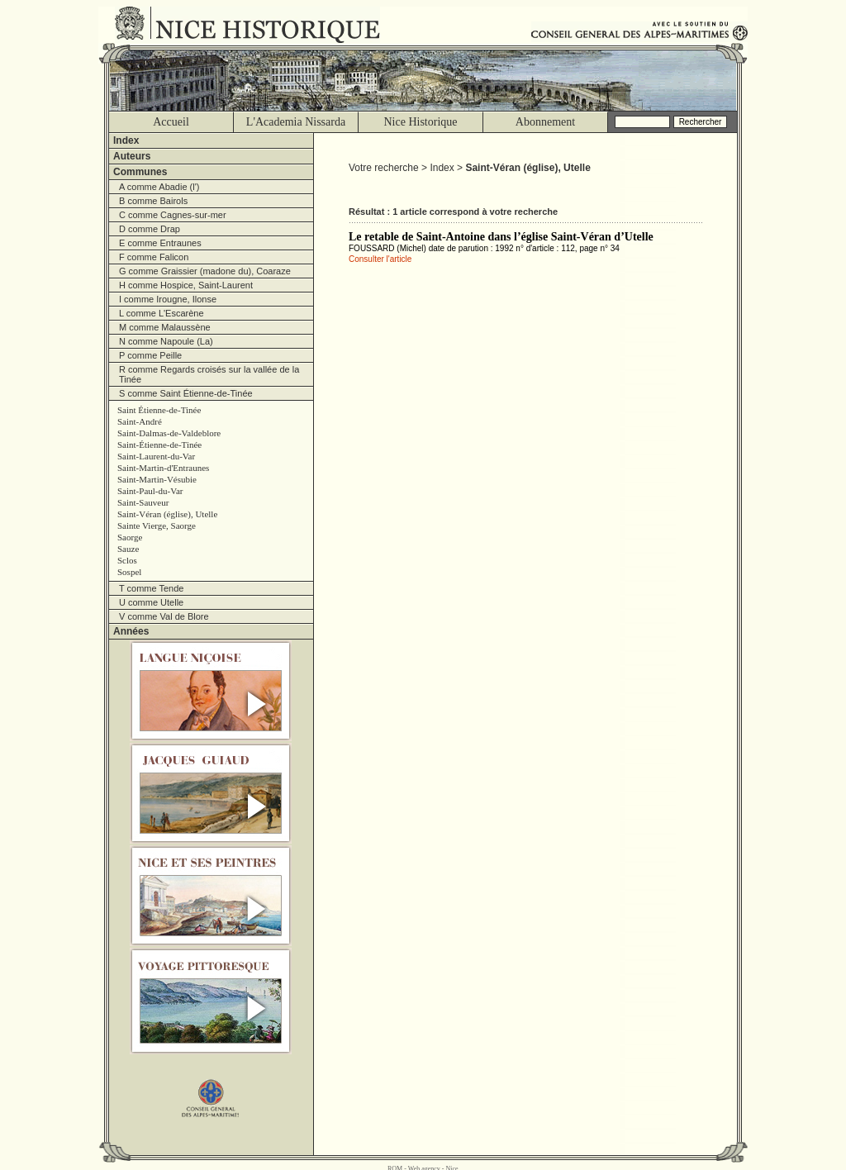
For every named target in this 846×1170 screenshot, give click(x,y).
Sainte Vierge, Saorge (156, 525)
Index (126, 140)
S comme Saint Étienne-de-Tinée (186, 393)
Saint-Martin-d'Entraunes (163, 468)
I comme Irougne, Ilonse (167, 299)
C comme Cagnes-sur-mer (172, 215)
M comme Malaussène (165, 327)
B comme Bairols (153, 201)
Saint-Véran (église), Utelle (167, 514)
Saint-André (139, 421)
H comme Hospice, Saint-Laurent (186, 285)
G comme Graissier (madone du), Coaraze (205, 271)
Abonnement (545, 122)
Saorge (129, 537)
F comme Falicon (153, 257)
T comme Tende (151, 588)
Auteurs (131, 156)
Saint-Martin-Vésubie (157, 479)
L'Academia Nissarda (295, 122)
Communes (140, 172)
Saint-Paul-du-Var (150, 491)
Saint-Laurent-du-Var (156, 456)
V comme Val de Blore (164, 616)
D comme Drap (149, 229)
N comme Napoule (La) (166, 341)
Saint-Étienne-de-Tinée (159, 444)
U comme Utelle (151, 602)
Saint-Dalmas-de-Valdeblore (169, 433)
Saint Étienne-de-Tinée (159, 410)
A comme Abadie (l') (159, 187)
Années (131, 631)
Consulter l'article (380, 259)
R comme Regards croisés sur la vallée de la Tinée (209, 374)
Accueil (171, 122)
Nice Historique (420, 122)
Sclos (127, 560)
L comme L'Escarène (161, 313)
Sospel (129, 572)
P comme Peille (150, 355)
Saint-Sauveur (143, 502)
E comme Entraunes (160, 243)
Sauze (128, 549)
